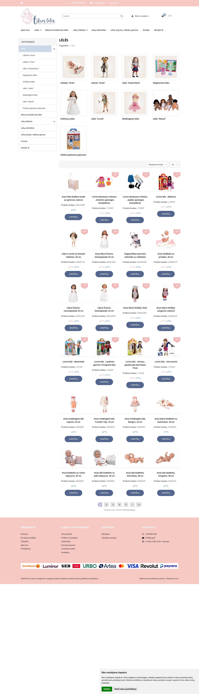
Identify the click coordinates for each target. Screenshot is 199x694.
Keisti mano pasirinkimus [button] (126, 689)
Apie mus (25, 30)
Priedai (146, 30)
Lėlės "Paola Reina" (31, 68)
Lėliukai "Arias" (29, 55)
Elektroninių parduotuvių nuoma (152, 578)
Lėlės (23, 48)
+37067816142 (77, 3)
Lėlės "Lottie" (28, 88)
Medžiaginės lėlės (30, 95)
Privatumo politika (28, 537)
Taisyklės (24, 541)
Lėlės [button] (36, 30)
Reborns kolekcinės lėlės (56, 30)
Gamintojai (65, 541)
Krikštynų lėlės (29, 81)
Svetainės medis (68, 548)
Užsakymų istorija (109, 537)
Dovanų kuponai (68, 545)
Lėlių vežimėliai (98, 30)
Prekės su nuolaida (69, 537)
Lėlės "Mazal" (28, 101)
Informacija (28, 527)
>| (139, 504)
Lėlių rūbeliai (26, 121)
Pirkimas (24, 534)
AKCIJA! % (158, 30)
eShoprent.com (172, 578)
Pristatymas (26, 548)
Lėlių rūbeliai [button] (79, 30)
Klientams (108, 527)
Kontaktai (114, 3)
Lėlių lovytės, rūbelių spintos (124, 30)
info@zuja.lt (97, 3)
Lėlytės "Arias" (29, 62)
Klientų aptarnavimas (75, 527)
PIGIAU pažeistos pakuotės (34, 108)
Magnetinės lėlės (30, 75)
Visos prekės (66, 534)
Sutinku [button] (107, 689)
